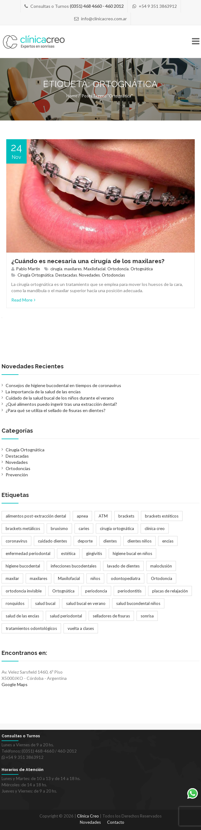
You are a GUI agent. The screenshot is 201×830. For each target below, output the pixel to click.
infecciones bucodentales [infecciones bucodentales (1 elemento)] (73, 565)
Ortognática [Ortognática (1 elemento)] (63, 590)
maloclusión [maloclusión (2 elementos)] (161, 565)
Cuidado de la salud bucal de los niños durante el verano (60, 397)
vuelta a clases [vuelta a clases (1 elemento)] (81, 628)
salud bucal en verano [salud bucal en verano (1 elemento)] (86, 603)
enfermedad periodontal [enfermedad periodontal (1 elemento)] (28, 553)
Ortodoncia (118, 268)
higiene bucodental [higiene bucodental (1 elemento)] (23, 565)
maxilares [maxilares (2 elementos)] (38, 578)
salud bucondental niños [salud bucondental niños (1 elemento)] (138, 603)
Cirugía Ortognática (36, 275)
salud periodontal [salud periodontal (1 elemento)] (66, 615)
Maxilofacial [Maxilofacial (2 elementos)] (69, 578)
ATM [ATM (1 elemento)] (103, 515)
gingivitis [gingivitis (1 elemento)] (94, 553)
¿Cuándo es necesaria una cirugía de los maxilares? (87, 261)
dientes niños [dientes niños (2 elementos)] (139, 540)
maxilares (73, 268)
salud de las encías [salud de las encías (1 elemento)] (22, 615)
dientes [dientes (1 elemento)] (110, 540)
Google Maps (15, 684)
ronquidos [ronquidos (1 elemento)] (15, 603)
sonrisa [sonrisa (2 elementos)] (147, 615)
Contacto (115, 822)
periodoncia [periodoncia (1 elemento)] (96, 590)
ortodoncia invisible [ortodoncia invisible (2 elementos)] (24, 590)
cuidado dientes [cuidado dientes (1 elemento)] (52, 540)
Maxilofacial (95, 268)
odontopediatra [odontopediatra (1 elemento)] (125, 578)
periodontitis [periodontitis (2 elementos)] (130, 590)
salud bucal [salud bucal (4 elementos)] (45, 603)
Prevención (17, 474)
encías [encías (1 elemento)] (167, 540)
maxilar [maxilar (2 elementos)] (12, 578)
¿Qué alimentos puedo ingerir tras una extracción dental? (61, 404)
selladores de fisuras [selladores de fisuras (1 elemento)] (111, 615)
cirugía (56, 268)
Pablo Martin (28, 268)
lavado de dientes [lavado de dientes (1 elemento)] (123, 565)
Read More (23, 299)
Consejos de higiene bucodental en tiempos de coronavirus (63, 385)
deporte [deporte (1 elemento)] (85, 540)
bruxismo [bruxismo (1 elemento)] (59, 528)
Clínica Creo (88, 815)
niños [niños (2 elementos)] (95, 578)
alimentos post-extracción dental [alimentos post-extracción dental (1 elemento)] (36, 515)
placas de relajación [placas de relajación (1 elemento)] (170, 590)
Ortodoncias (113, 275)
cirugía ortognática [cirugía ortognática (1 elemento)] (117, 528)
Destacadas (66, 275)
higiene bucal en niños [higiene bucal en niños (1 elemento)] (132, 553)
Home (71, 95)
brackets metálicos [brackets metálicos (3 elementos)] (23, 528)
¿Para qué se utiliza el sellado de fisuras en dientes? (56, 410)
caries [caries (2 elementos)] (84, 528)
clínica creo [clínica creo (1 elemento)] (155, 528)
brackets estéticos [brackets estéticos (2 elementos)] (161, 515)
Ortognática (142, 268)
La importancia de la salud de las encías (43, 391)
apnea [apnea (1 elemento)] (82, 515)
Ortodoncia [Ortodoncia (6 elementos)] (161, 578)
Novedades (89, 275)
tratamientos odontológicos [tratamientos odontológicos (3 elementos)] (31, 628)
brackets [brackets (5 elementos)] (126, 515)
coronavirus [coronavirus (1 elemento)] (16, 540)
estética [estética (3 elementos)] (68, 553)
